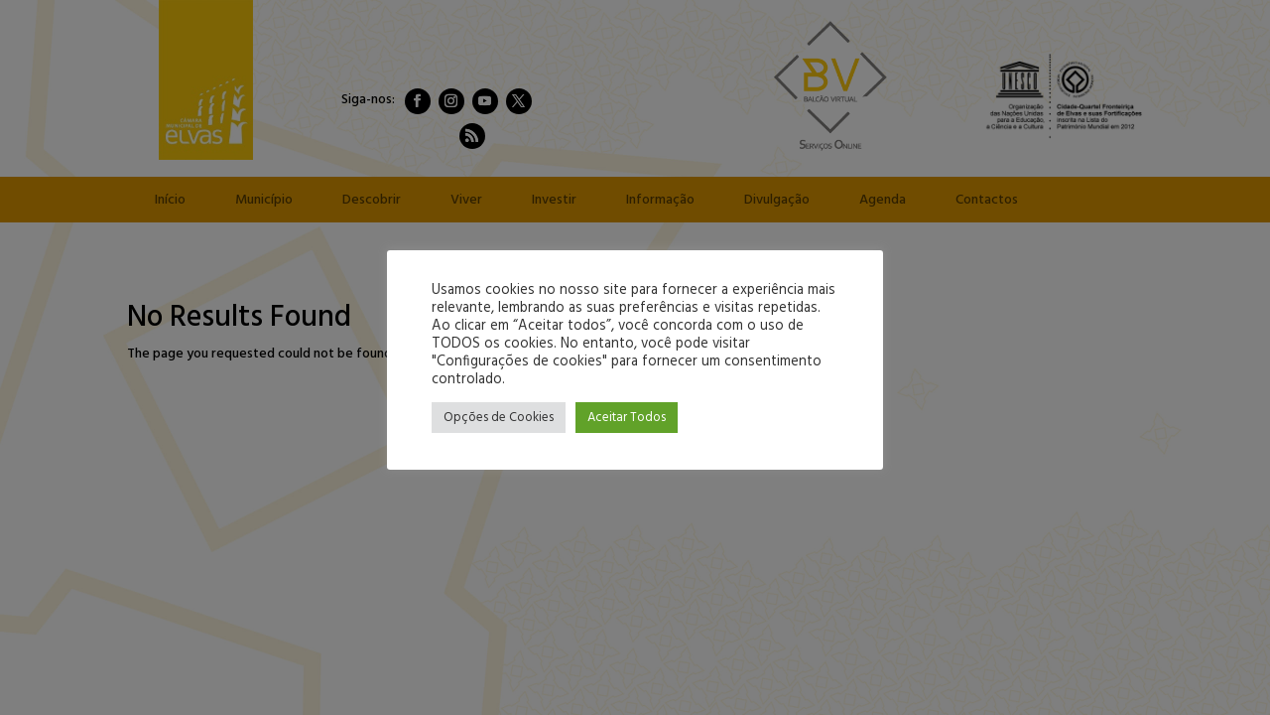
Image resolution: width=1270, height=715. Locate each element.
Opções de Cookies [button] (499, 417)
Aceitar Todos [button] (626, 417)
